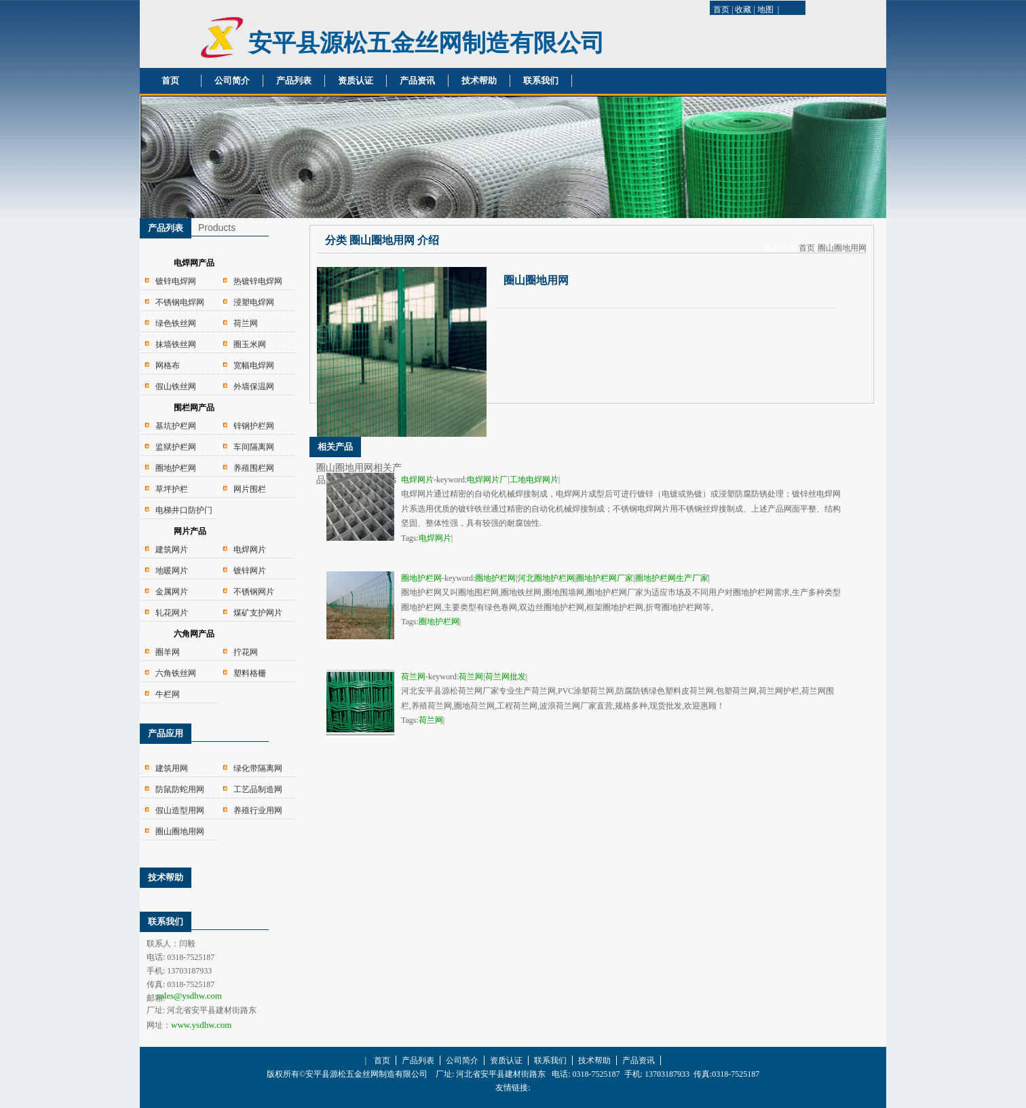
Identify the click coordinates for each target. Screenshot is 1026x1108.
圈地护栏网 (175, 468)
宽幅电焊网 (253, 365)
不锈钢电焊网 (179, 302)
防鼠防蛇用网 (179, 789)
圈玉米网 (249, 344)
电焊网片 (249, 549)
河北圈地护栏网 (546, 578)
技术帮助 (479, 80)
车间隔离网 (253, 447)
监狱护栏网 (175, 447)
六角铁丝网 (175, 673)
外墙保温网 (253, 386)
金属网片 (171, 591)
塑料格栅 (249, 673)
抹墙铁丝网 (175, 344)
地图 (765, 9)
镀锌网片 (249, 570)
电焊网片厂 (487, 479)
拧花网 (245, 652)
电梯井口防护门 (183, 510)
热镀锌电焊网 (257, 281)
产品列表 (293, 80)
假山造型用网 (179, 810)
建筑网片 (171, 549)
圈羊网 (167, 652)
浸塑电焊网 (253, 302)
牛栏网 (167, 694)
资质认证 (355, 80)
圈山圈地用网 (179, 831)
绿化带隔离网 (257, 768)
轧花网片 (171, 613)
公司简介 (232, 80)
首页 (721, 9)
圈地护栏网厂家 (604, 578)
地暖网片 (171, 570)
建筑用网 (171, 768)
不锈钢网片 (253, 591)
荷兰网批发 (505, 676)
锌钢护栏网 (253, 426)
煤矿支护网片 (257, 613)
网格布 (167, 365)
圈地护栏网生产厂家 (671, 578)
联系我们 (540, 80)
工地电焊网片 (534, 479)
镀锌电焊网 (175, 281)
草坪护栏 (171, 489)
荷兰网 (245, 323)
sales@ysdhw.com (189, 995)
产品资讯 (417, 80)
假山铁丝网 (175, 386)
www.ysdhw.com (201, 1025)
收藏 (743, 9)
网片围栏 (249, 489)
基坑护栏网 (175, 426)
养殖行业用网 (257, 810)
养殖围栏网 (253, 468)
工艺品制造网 (257, 789)
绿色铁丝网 (175, 323)
